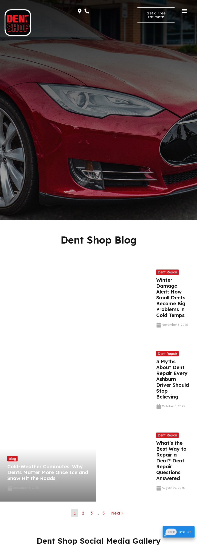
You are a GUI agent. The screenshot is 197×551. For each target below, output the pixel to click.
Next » (117, 513)
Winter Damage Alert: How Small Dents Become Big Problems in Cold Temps (170, 297)
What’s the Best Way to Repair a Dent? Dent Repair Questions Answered (171, 460)
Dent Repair (167, 272)
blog (12, 459)
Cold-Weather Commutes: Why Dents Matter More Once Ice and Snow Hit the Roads (47, 472)
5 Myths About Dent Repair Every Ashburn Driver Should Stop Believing (172, 379)
